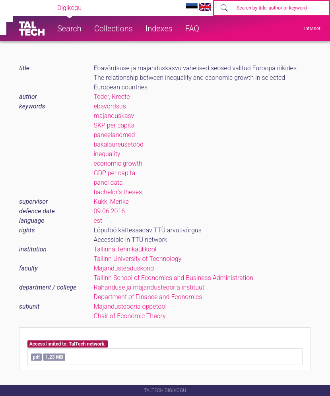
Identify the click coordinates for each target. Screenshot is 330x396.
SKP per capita (114, 125)
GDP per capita (115, 173)
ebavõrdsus (110, 106)
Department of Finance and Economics (148, 297)
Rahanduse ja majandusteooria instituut (149, 287)
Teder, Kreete (112, 96)
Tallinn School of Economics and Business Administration (174, 278)
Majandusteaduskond (124, 268)
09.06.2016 (109, 211)
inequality (107, 154)
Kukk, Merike (111, 201)
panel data (108, 182)
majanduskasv (114, 116)
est (98, 220)
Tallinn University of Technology (138, 259)
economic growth (118, 163)
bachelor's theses (118, 192)
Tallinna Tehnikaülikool (125, 249)
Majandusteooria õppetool (130, 306)
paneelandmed (114, 135)
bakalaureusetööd (119, 144)
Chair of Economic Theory (130, 316)
